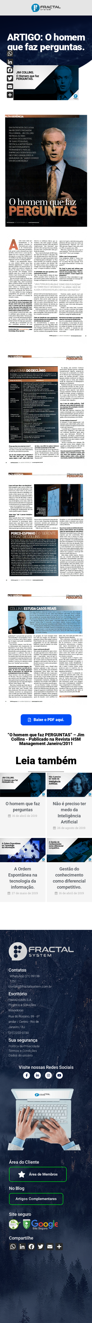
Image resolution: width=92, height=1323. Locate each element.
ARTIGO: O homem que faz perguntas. (46, 42)
